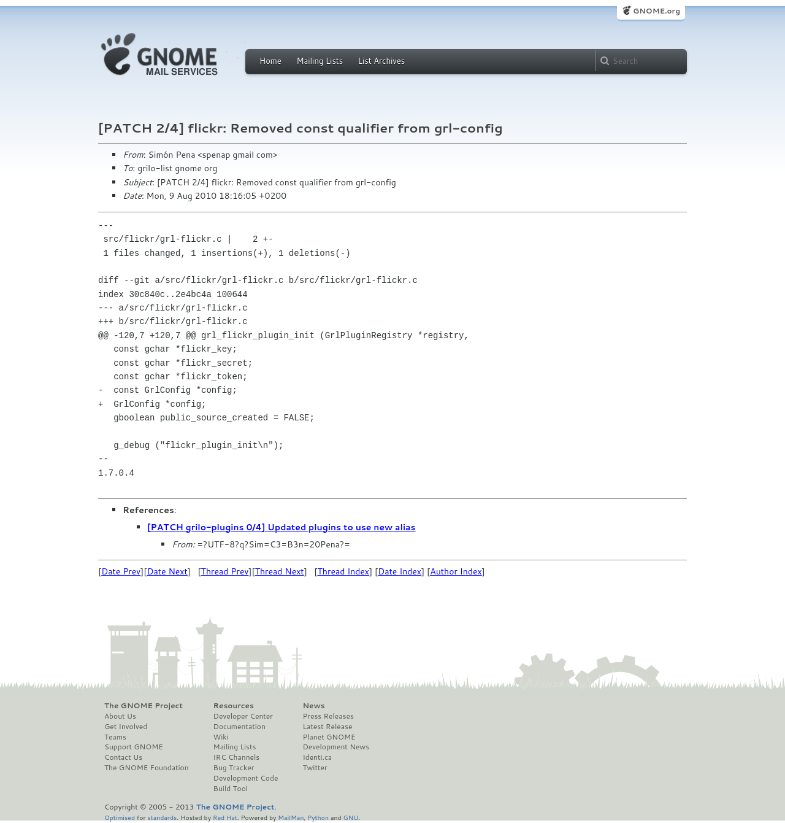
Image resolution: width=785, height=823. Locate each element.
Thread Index (344, 571)
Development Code (245, 778)
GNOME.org (656, 11)
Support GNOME (133, 747)
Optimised (119, 817)
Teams (115, 737)
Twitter (314, 768)
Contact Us (123, 757)
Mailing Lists (319, 60)
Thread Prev (225, 571)
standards (162, 817)
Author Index (455, 571)
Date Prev (120, 571)
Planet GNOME (328, 737)
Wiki (221, 737)
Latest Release (327, 727)
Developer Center (243, 716)
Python (318, 817)
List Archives (381, 60)
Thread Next (279, 571)
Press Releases (327, 716)
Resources (233, 706)
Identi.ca (317, 757)
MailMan (291, 817)
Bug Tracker (234, 768)
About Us (120, 716)
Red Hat (225, 817)
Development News (335, 747)
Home (270, 60)
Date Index (399, 571)
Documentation (239, 727)
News (313, 706)
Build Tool (230, 789)
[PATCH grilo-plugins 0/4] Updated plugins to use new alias (281, 527)
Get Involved (125, 727)
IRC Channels (236, 757)
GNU (351, 817)
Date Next (167, 571)
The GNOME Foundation (146, 768)
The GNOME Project (143, 706)
